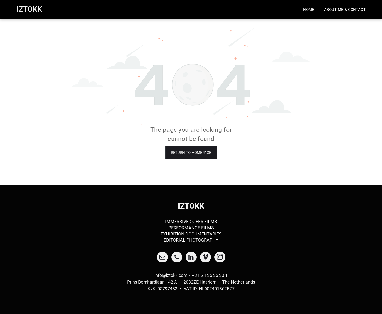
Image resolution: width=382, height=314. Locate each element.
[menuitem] (308, 9)
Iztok (26, 9)
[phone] (176, 258)
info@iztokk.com (170, 275)
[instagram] (219, 258)
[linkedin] (191, 258)
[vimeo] (205, 258)
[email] (162, 258)
